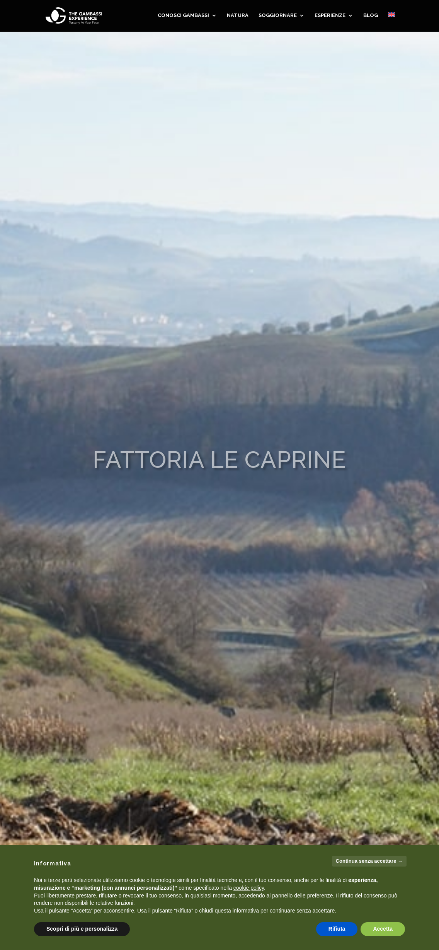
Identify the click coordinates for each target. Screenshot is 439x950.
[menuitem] (391, 23)
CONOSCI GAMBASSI (183, 16)
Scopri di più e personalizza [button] (81, 929)
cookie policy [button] (248, 888)
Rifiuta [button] (336, 929)
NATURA (237, 16)
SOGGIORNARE (278, 16)
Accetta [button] (383, 929)
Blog (370, 16)
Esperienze (330, 16)
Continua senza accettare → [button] (369, 861)
